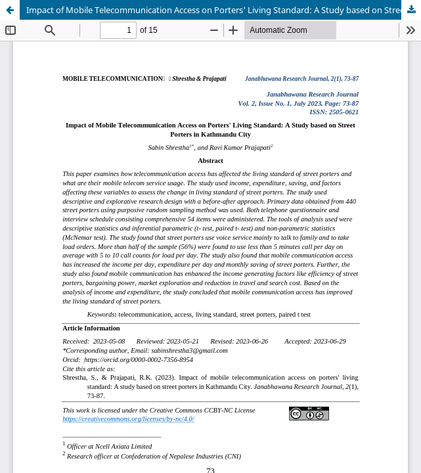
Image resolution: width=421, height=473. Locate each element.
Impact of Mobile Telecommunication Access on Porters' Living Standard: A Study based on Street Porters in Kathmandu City (223, 10)
